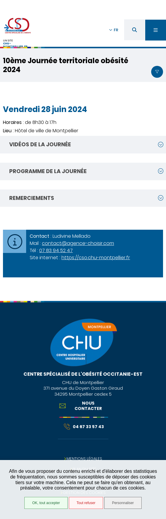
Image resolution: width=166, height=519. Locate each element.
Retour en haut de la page (157, 298)
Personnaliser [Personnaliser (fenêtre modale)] (123, 503)
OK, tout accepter (46, 503)
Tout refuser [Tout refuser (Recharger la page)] (86, 503)
